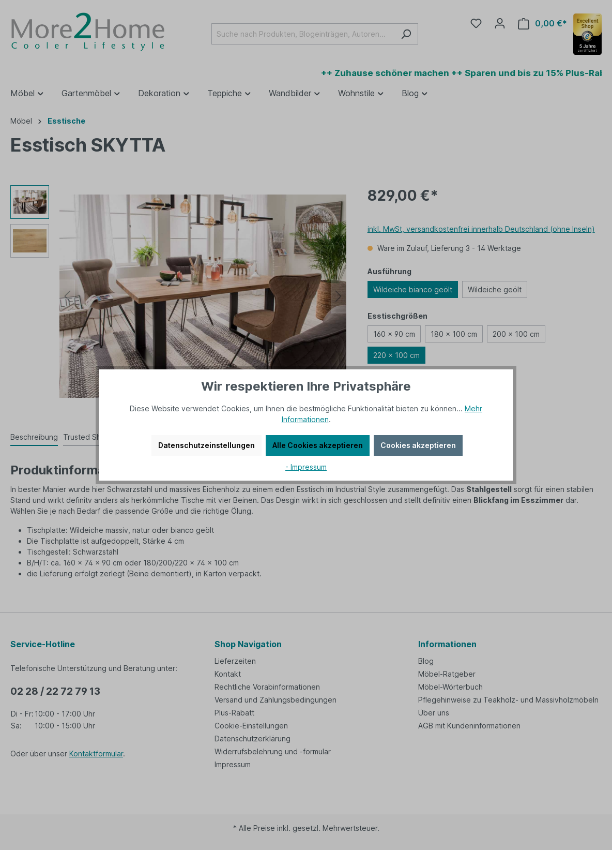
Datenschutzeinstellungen (206, 445)
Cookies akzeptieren (418, 445)
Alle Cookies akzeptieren (317, 445)
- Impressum (306, 467)
